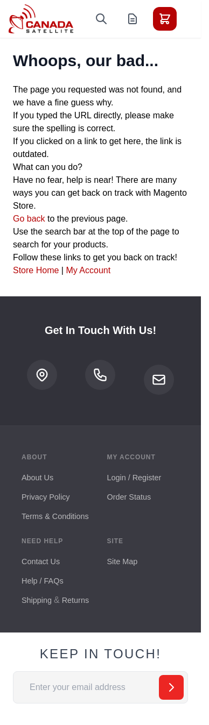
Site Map (122, 561)
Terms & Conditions (55, 516)
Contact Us (41, 561)
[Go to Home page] (41, 18)
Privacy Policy (46, 497)
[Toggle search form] (101, 19)
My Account (88, 270)
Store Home (36, 270)
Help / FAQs (43, 581)
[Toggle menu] (195, 19)
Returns (75, 600)
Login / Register (134, 477)
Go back (29, 218)
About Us (37, 477)
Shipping (37, 600)
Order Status (129, 497)
